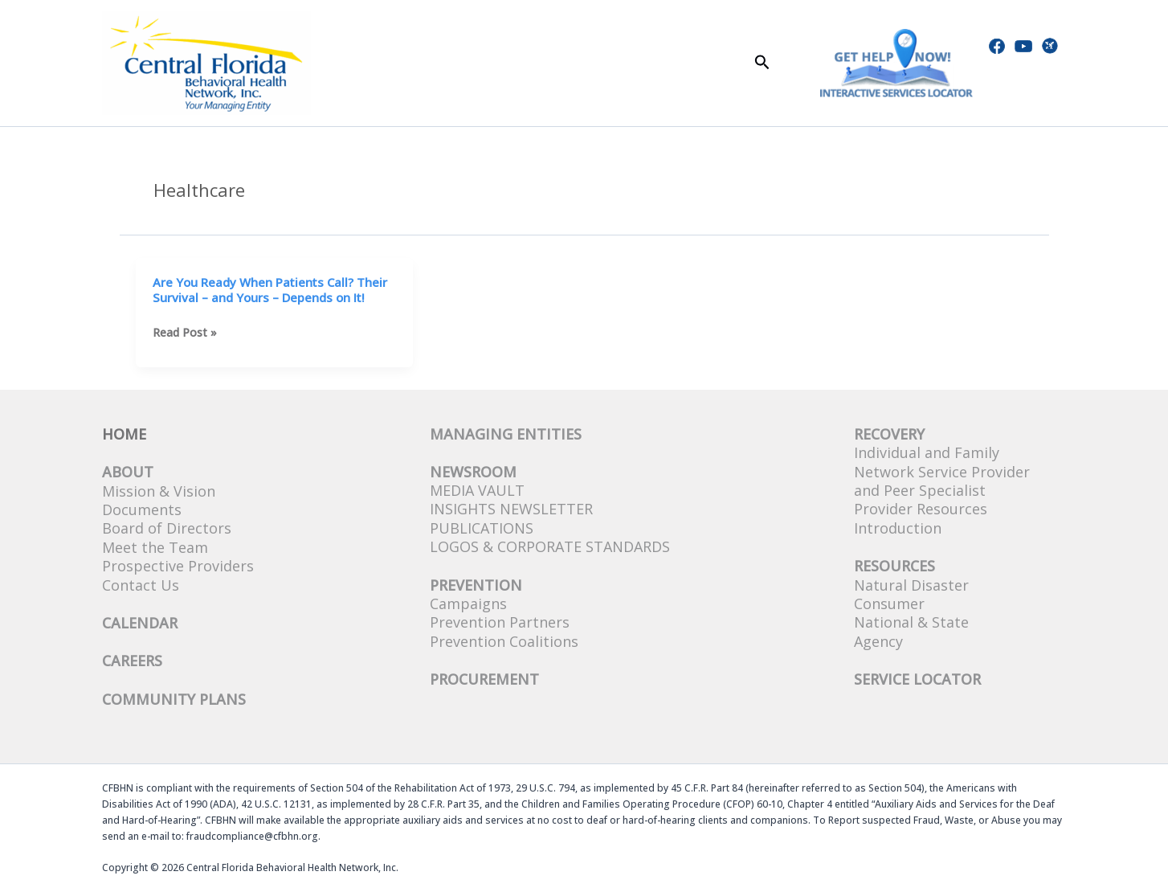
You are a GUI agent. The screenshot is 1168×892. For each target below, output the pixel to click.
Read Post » (185, 332)
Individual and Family (926, 452)
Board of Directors (166, 528)
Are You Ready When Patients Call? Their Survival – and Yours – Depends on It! (270, 290)
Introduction (897, 528)
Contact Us (140, 585)
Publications (481, 528)
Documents (142, 509)
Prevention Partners (500, 622)
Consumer (889, 603)
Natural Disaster (911, 585)
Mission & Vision (158, 491)
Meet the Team (155, 547)
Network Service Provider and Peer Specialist (942, 481)
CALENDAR (140, 622)
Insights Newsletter (511, 508)
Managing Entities (506, 434)
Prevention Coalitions (504, 641)
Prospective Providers (178, 565)
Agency (878, 641)
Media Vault (477, 490)
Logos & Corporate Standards (550, 546)
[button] (762, 63)
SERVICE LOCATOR (917, 679)
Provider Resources (920, 508)
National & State (911, 622)
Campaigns (468, 603)
